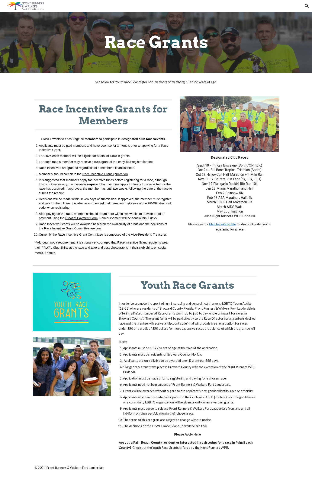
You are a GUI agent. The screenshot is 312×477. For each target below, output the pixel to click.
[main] (156, 42)
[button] (307, 6)
